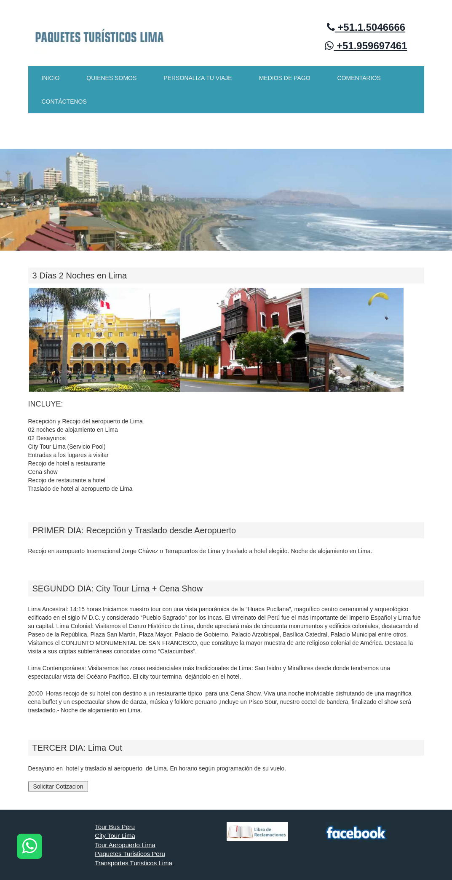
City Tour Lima (115, 835)
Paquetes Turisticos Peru (130, 853)
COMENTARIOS (359, 78)
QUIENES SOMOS (111, 78)
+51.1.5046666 (366, 27)
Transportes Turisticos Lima (133, 863)
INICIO (51, 78)
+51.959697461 (366, 45)
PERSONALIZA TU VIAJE (197, 78)
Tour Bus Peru (115, 826)
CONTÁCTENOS (64, 101)
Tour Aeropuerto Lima (125, 844)
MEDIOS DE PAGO (284, 78)
